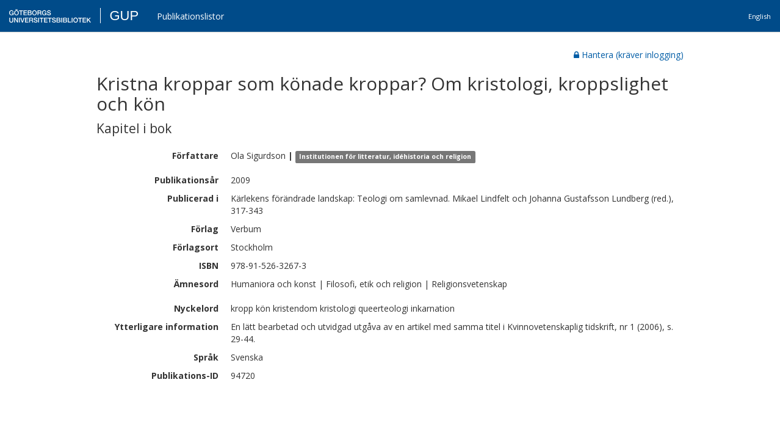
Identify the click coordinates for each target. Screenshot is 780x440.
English (759, 16)
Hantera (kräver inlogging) (629, 55)
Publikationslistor (190, 16)
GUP (124, 15)
